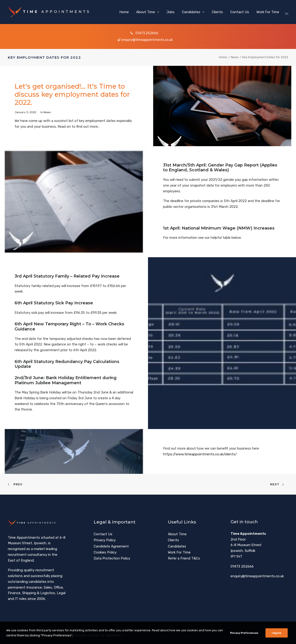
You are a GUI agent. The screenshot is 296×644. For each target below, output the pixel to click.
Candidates (193, 12)
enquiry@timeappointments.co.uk (145, 40)
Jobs (170, 12)
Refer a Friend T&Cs (184, 558)
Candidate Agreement (111, 546)
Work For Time (267, 12)
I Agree (276, 633)
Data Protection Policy (112, 558)
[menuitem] (124, 12)
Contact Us (239, 12)
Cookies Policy (105, 552)
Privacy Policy (105, 540)
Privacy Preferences (244, 633)
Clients (217, 12)
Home (124, 12)
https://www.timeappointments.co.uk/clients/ (200, 454)
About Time (147, 12)
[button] (286, 12)
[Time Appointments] (50, 12)
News (235, 57)
